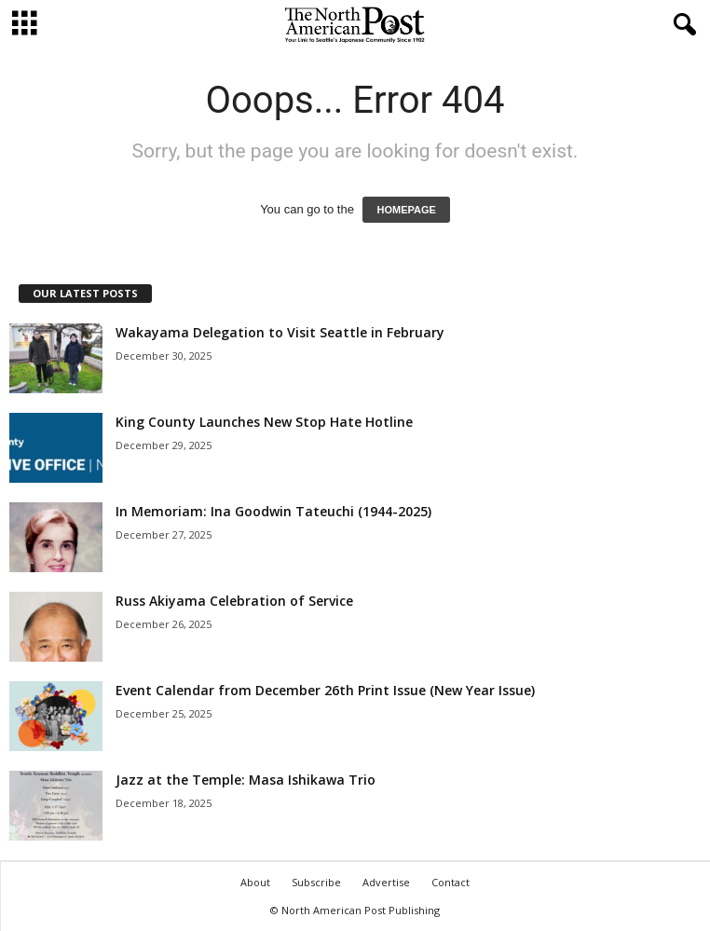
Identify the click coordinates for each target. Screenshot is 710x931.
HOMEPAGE (405, 209)
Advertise (386, 882)
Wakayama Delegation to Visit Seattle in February (280, 332)
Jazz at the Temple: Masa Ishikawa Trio (245, 779)
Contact (450, 882)
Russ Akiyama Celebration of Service (234, 600)
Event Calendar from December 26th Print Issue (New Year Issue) (325, 690)
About (255, 882)
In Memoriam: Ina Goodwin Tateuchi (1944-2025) (273, 511)
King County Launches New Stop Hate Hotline (264, 422)
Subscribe (316, 882)
